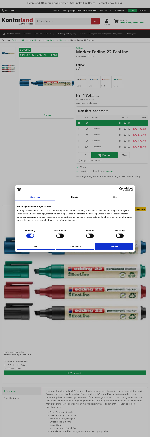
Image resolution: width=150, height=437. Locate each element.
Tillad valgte (75, 246)
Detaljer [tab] (75, 197)
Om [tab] (114, 197)
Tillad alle (113, 246)
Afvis (36, 246)
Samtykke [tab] (35, 197)
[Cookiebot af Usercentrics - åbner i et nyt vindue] (121, 189)
